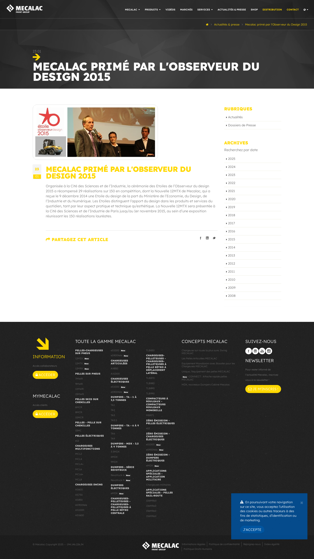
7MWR (79, 378)
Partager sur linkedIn (207, 238)
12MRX (82, 368)
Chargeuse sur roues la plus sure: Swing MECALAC (204, 352)
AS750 (79, 494)
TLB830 (150, 350)
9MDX (114, 461)
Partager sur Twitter (214, 238)
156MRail (151, 510)
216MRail (151, 516)
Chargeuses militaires (158, 484)
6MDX (114, 456)
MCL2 (78, 453)
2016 (231, 231)
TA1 (113, 405)
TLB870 (150, 378)
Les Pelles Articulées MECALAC (199, 358)
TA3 (113, 415)
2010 (231, 280)
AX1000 (115, 373)
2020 (232, 199)
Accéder (45, 375)
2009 (232, 288)
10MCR (79, 417)
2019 (231, 207)
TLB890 (150, 388)
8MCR (78, 412)
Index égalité (271, 544)
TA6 (113, 433)
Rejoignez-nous (252, 544)
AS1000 (79, 510)
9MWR (79, 383)
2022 (231, 183)
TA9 (113, 438)
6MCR (78, 407)
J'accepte (252, 529)
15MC (78, 430)
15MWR (79, 394)
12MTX (82, 363)
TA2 (113, 410)
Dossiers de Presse (242, 125)
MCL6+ (79, 474)
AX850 (114, 368)
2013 (231, 255)
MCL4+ (79, 464)
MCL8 (78, 479)
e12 (77, 440)
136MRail (151, 505)
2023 (231, 175)
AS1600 (79, 515)
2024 (232, 167)
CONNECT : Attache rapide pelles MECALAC (204, 378)
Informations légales (193, 544)
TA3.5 (114, 420)
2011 (231, 272)
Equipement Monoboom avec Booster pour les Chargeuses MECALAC (208, 365)
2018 (231, 215)
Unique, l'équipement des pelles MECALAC (206, 371)
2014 (231, 247)
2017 (231, 223)
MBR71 (150, 415)
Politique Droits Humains (198, 549)
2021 (231, 191)
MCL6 (78, 469)
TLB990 (150, 393)
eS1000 (118, 350)
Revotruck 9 (121, 480)
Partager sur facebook (200, 238)
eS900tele (120, 355)
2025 (231, 159)
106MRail (151, 500)
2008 (232, 296)
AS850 (79, 499)
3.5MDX (115, 451)
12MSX (82, 358)
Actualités (235, 117)
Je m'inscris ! (263, 389)
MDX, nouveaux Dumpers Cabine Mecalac (206, 384)
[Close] (301, 502)
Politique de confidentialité (224, 544)
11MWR (79, 388)
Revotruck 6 (121, 475)
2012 (231, 263)
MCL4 (78, 459)
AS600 (79, 489)
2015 (231, 239)
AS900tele (81, 505)
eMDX (118, 493)
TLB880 (150, 383)
